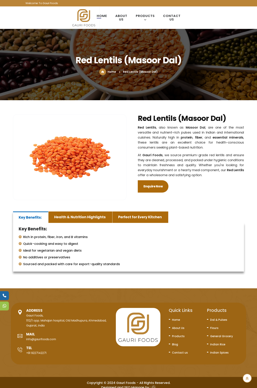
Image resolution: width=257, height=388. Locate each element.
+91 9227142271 (36, 353)
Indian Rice (217, 344)
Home (102, 16)
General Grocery (221, 336)
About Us (121, 17)
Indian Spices (219, 352)
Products (145, 17)
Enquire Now (153, 186)
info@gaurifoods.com (41, 339)
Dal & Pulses (218, 320)
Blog (175, 344)
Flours (214, 328)
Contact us (172, 17)
